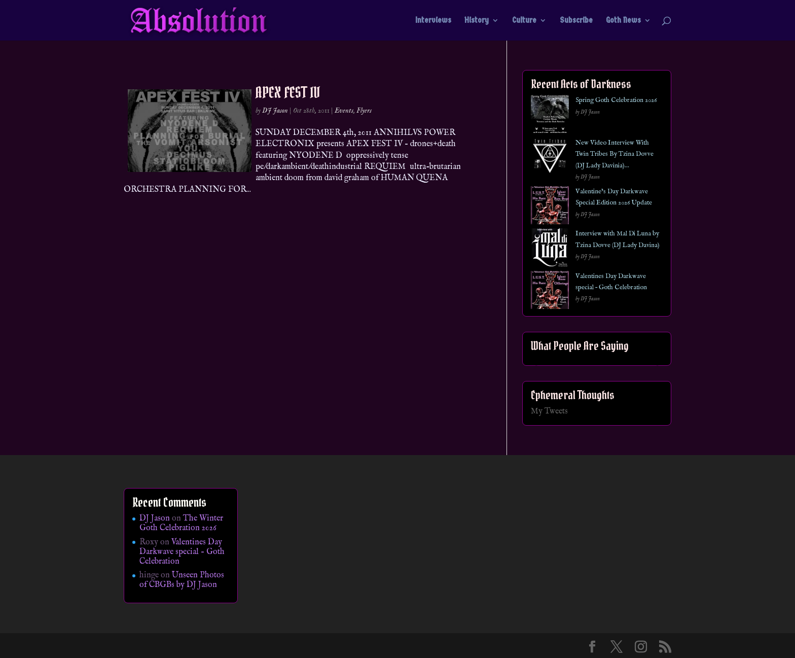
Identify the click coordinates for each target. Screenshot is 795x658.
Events (344, 110)
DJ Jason (275, 110)
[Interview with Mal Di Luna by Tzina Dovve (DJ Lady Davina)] (550, 249)
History (476, 21)
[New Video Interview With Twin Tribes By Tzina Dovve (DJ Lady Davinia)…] (550, 158)
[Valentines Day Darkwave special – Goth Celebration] (550, 292)
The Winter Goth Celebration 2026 (181, 523)
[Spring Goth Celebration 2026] (550, 116)
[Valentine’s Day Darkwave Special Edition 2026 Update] (550, 207)
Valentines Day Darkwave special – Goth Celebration (182, 552)
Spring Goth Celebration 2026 (616, 100)
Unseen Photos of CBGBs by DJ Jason (181, 580)
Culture (524, 21)
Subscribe (576, 21)
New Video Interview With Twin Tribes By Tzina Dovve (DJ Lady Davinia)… (614, 154)
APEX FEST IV (288, 92)
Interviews (433, 21)
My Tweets (549, 411)
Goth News (623, 21)
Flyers (364, 110)
